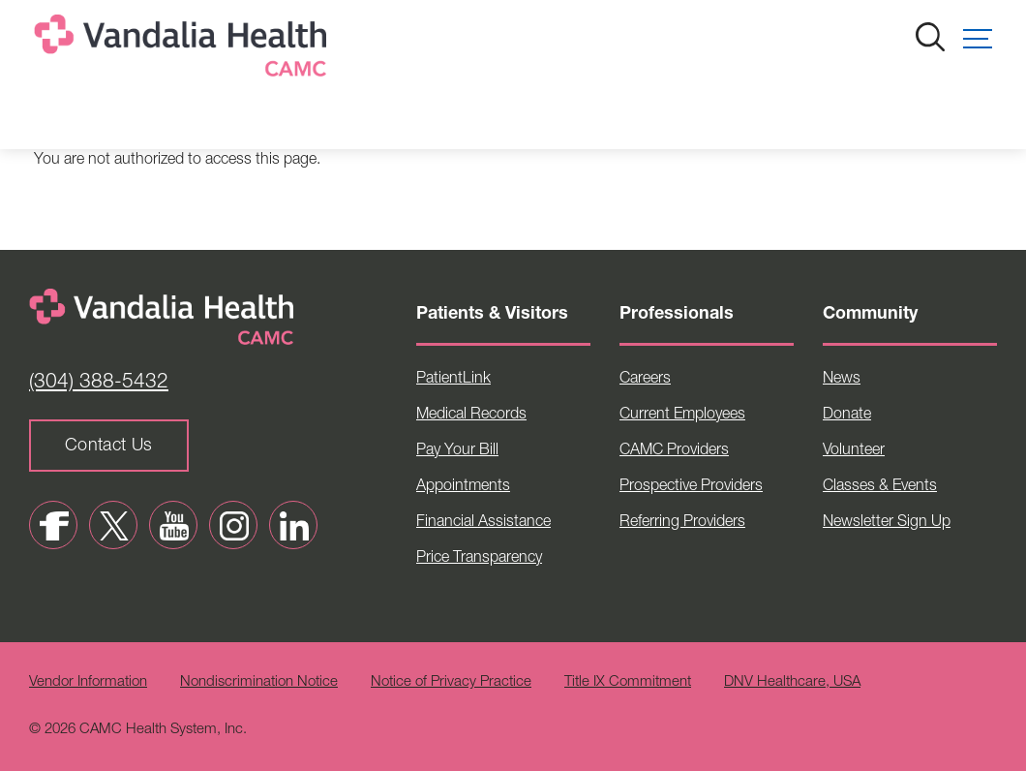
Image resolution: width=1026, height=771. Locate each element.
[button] (977, 38)
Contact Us (109, 446)
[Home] (184, 50)
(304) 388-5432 (98, 383)
